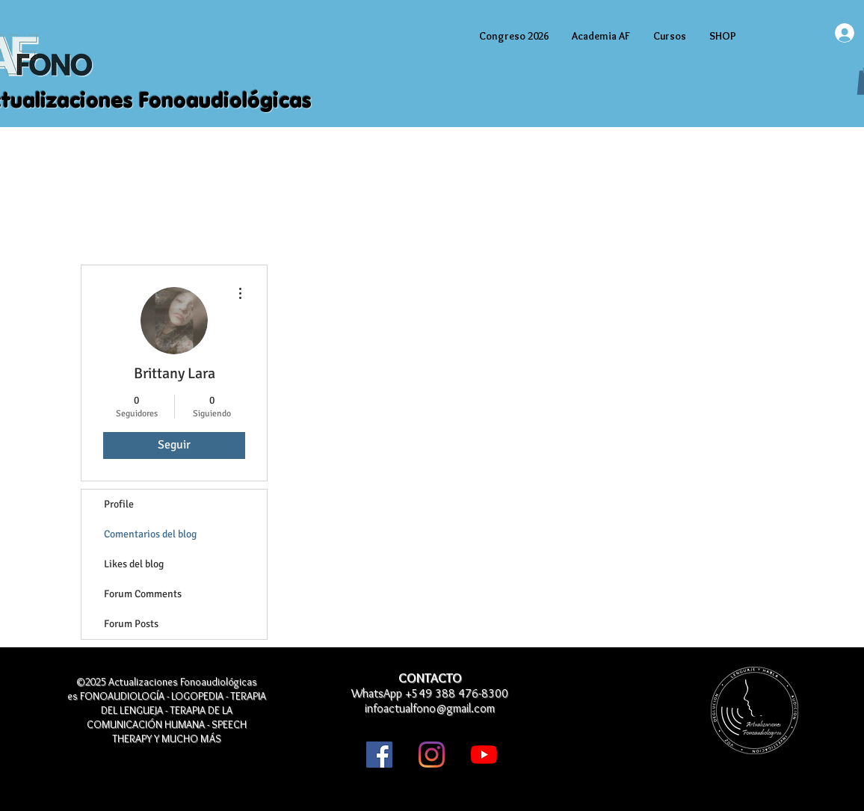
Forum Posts (131, 623)
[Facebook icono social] (379, 754)
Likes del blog (134, 564)
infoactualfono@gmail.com (430, 708)
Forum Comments (143, 594)
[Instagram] (432, 754)
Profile (119, 504)
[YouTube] (484, 754)
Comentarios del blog (150, 534)
